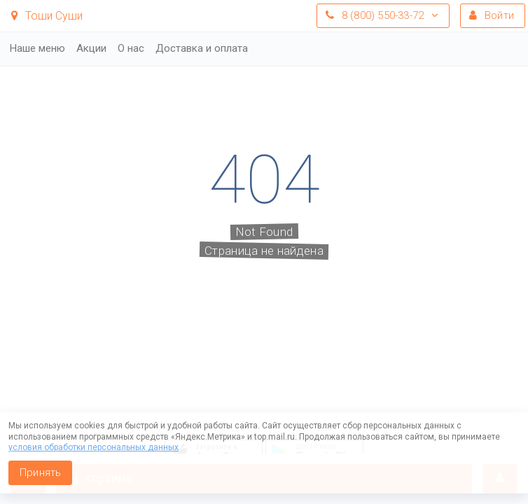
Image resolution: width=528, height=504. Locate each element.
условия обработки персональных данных (93, 447)
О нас (131, 48)
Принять (40, 472)
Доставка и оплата (201, 48)
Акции (91, 48)
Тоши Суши (47, 15)
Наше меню (37, 48)
